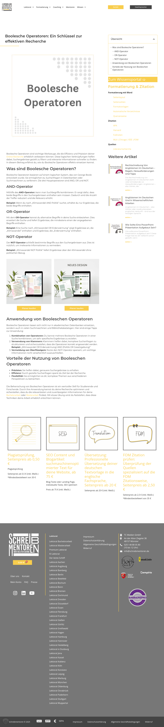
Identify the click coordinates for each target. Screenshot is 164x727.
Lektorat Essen (56, 607)
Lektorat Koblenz (57, 661)
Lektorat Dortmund (58, 595)
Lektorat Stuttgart (57, 699)
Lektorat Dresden (57, 599)
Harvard (117, 130)
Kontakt (25, 576)
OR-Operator (120, 55)
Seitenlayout (119, 97)
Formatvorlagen (120, 106)
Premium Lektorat (58, 549)
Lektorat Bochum (57, 582)
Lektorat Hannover (58, 640)
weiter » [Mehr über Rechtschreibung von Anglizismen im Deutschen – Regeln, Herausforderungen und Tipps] (128, 190)
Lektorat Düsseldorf (58, 603)
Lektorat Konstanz (58, 670)
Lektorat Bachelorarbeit (60, 541)
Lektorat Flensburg (58, 611)
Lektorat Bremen (57, 591)
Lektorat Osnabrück (58, 690)
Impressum (88, 536)
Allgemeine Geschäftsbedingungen (99, 544)
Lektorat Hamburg (58, 636)
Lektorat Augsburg (58, 566)
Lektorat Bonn (56, 587)
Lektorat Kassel (56, 657)
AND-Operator (121, 51)
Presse (34, 582)
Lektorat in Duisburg (59, 649)
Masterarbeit (32, 395)
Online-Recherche (14, 156)
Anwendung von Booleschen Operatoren (131, 63)
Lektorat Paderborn (58, 694)
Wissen (81, 7)
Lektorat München (58, 682)
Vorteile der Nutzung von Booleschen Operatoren (130, 68)
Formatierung (43, 7)
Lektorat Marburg (57, 678)
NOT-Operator (121, 59)
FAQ (26, 582)
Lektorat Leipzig (56, 674)
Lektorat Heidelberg (58, 645)
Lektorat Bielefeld (57, 578)
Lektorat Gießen (57, 620)
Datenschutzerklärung (93, 540)
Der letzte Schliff (57, 558)
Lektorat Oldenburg (58, 686)
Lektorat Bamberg (57, 570)
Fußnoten (117, 134)
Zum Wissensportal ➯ (126, 79)
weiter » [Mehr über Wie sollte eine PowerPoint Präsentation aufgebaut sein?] (128, 242)
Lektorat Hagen (56, 632)
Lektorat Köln (55, 665)
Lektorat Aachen (57, 562)
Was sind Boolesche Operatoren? (128, 47)
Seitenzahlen (119, 102)
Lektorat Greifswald (58, 628)
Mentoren (70, 7)
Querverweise (119, 116)
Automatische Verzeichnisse (126, 111)
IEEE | (126, 139)
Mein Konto (15, 582)
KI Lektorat (54, 553)
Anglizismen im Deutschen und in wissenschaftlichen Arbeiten (139, 200)
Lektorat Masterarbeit (59, 545)
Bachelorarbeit (13, 395)
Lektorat (29, 7)
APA (115, 125)
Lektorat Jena (55, 653)
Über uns (14, 576)
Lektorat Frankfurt (58, 616)
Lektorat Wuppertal (58, 703)
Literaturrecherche (122, 149)
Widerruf (87, 548)
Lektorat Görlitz (56, 624)
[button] (154, 39)
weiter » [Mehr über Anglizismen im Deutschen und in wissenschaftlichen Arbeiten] (128, 217)
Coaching (58, 7)
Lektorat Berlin (56, 574)
